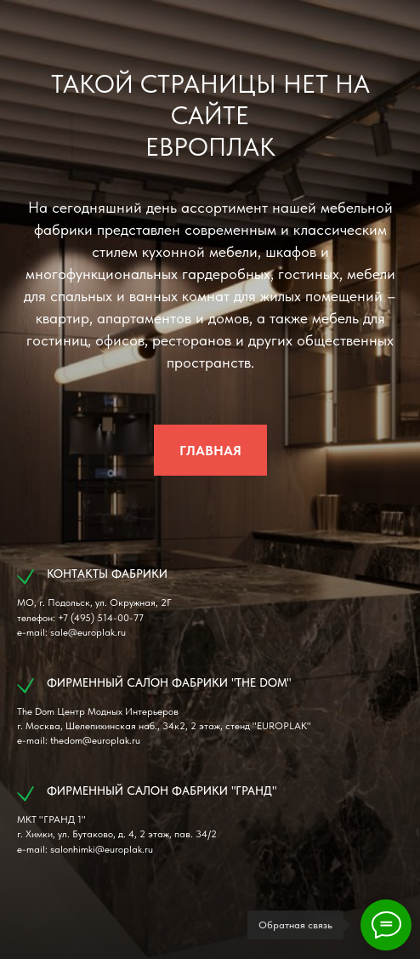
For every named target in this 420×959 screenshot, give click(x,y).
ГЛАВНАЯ (210, 450)
